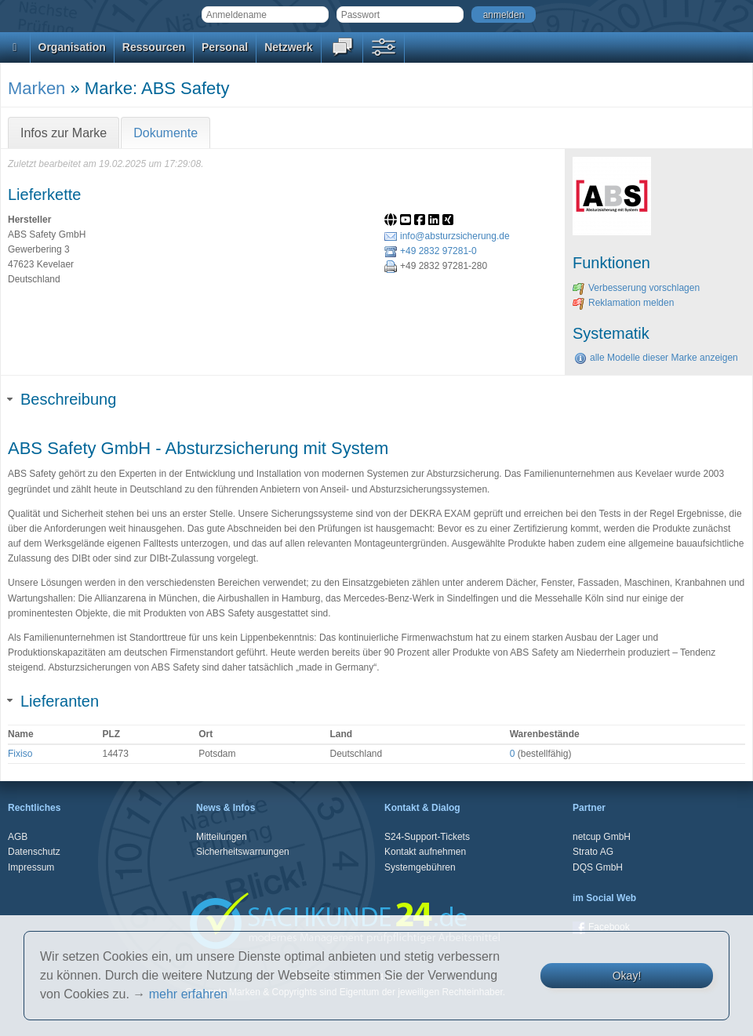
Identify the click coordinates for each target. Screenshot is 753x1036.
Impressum (31, 867)
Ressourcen (153, 47)
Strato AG (593, 851)
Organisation (72, 47)
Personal (225, 47)
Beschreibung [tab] (62, 399)
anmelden (504, 14)
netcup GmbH (602, 836)
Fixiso (20, 753)
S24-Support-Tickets (427, 836)
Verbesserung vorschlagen (636, 287)
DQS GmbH (598, 867)
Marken (36, 88)
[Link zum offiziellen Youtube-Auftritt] (407, 221)
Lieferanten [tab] (53, 701)
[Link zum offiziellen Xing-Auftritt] (449, 221)
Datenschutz (34, 851)
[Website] (392, 221)
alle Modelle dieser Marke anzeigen (656, 357)
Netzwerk (288, 47)
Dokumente (165, 133)
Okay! (627, 975)
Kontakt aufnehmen (425, 851)
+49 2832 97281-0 (430, 250)
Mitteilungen (221, 836)
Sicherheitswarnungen (242, 851)
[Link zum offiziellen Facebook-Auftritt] (421, 221)
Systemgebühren (420, 867)
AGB (17, 836)
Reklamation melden (623, 302)
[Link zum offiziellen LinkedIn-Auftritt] (435, 221)
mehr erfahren (188, 994)
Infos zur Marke (63, 133)
